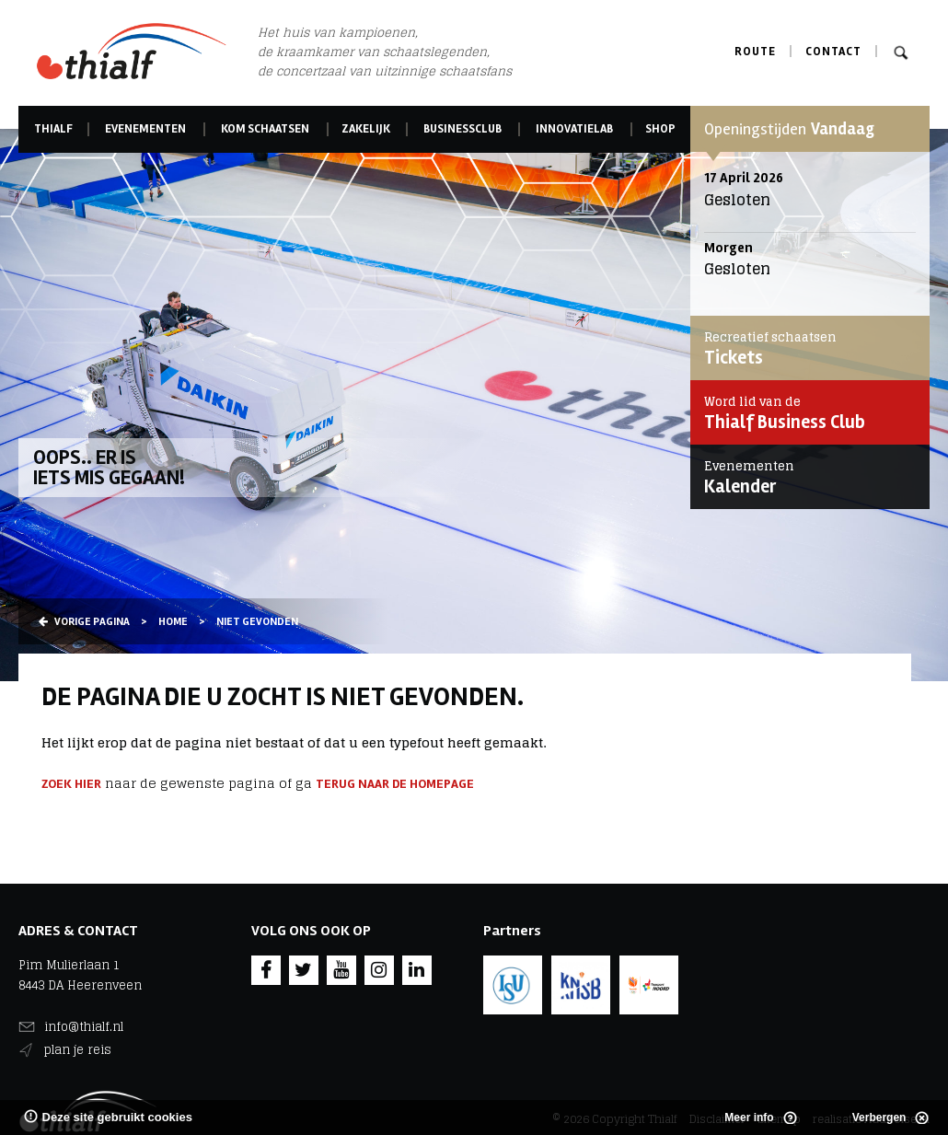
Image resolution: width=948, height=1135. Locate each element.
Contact (833, 51)
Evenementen (145, 129)
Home (173, 622)
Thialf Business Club (805, 412)
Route (755, 51)
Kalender (805, 477)
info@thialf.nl (83, 1027)
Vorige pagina (84, 622)
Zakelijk (366, 129)
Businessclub (462, 129)
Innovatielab (574, 129)
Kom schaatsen (265, 129)
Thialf (53, 129)
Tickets (805, 348)
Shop (660, 129)
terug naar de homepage (395, 784)
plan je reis (77, 1050)
